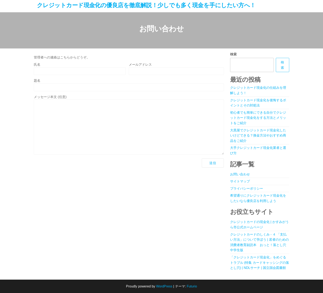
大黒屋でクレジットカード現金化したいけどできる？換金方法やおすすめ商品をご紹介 (258, 135)
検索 (233, 54)
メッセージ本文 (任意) (129, 125)
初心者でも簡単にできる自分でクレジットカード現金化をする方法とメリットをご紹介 (258, 118)
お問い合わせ (240, 174)
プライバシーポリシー (246, 188)
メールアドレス (176, 69)
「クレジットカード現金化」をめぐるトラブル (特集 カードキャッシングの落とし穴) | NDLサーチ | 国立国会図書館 (259, 263)
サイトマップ (240, 181)
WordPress (164, 286)
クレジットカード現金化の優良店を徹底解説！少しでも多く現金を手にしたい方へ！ (146, 5)
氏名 (80, 69)
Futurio (192, 286)
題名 (129, 85)
